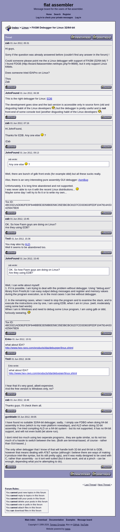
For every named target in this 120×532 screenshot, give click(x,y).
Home (49, 14)
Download (42, 520)
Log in (78, 17)
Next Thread (104, 484)
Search (57, 14)
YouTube (84, 525)
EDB (49, 98)
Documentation (56, 520)
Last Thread (90, 484)
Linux (25, 27)
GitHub (76, 525)
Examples (70, 520)
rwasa (67, 529)
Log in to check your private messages (54, 17)
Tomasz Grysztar (57, 525)
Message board (85, 520)
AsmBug (83, 179)
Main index (30, 520)
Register (67, 14)
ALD (27, 244)
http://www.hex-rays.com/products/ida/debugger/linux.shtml (39, 347)
